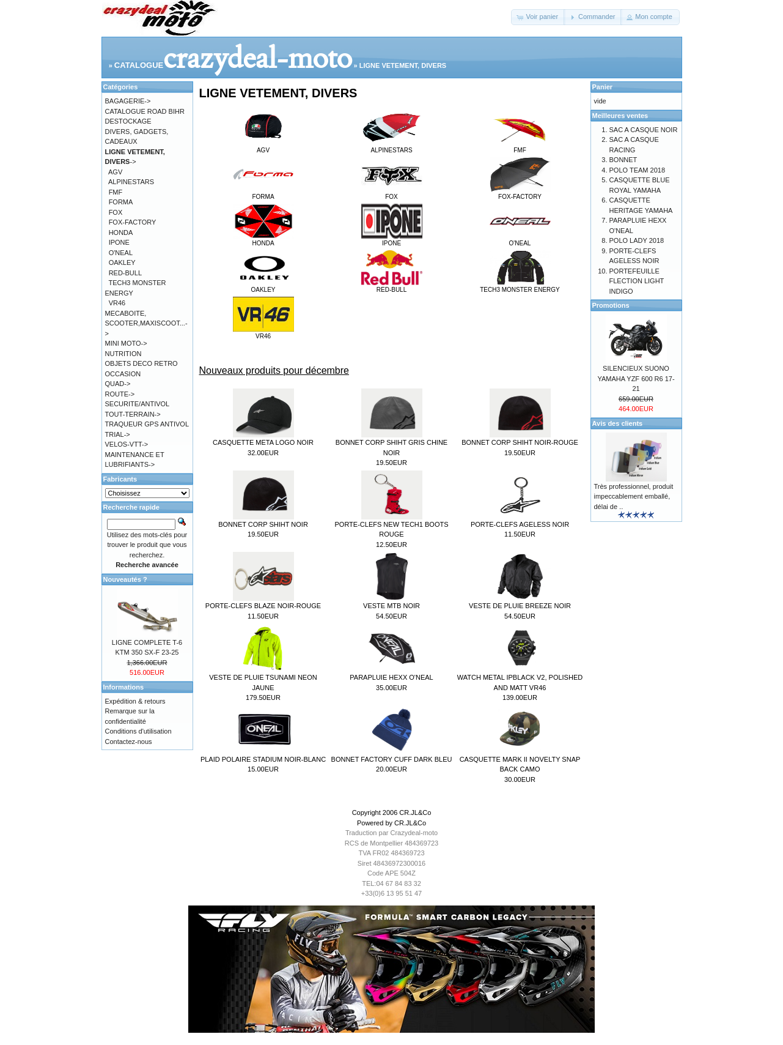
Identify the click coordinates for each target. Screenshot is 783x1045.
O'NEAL (520, 240)
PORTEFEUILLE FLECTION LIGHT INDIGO (636, 281)
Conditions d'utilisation (138, 731)
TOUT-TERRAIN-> (133, 414)
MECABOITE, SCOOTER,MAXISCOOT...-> (146, 323)
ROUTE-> (120, 394)
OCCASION (123, 373)
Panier (602, 87)
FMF (520, 147)
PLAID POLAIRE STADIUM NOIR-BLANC (263, 759)
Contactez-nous (128, 741)
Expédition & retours (135, 701)
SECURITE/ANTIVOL (137, 403)
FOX (391, 193)
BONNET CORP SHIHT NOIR (263, 524)
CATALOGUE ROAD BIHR (145, 111)
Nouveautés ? (125, 579)
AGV (263, 147)
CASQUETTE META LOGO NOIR (263, 442)
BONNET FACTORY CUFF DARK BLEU (391, 759)
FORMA (263, 193)
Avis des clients (617, 423)
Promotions (611, 305)
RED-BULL (391, 286)
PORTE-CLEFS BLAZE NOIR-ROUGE (263, 605)
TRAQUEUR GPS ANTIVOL (147, 424)
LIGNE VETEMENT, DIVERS (402, 65)
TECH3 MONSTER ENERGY (520, 286)
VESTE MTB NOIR (391, 605)
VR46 (263, 333)
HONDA (263, 240)
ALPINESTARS (391, 147)
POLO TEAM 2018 (637, 170)
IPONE (391, 240)
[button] (538, 17)
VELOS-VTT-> (127, 444)
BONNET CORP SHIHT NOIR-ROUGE (519, 442)
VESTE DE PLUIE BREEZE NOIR (520, 605)
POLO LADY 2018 (636, 240)
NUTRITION (123, 353)
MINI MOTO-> (126, 343)
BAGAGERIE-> (128, 101)
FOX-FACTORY (520, 193)
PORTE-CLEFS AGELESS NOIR (520, 524)
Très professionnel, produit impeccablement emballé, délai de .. (634, 496)
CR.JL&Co (415, 812)
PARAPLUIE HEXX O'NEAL (391, 677)
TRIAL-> (117, 434)
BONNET (623, 159)
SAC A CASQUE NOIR (643, 129)
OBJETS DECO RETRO (141, 363)
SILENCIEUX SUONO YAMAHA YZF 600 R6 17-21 (635, 378)
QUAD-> (118, 383)
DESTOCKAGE (128, 121)
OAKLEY (263, 286)
